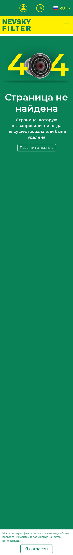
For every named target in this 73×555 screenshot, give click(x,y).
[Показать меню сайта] (67, 24)
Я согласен (36, 548)
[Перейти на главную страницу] (16, 25)
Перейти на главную (36, 147)
